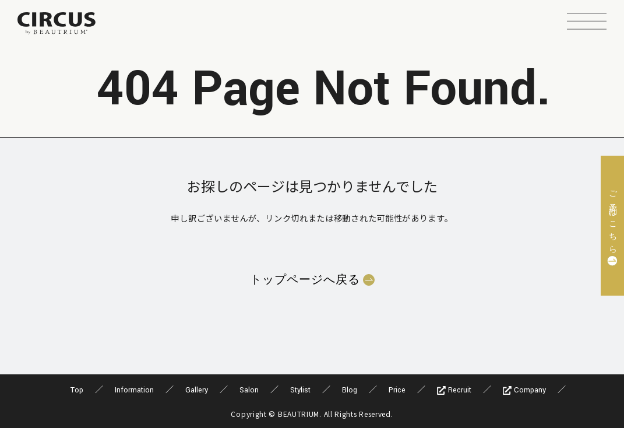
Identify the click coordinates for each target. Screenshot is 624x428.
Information (134, 390)
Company (524, 390)
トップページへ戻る (305, 280)
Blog (349, 390)
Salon (249, 390)
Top (76, 390)
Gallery (196, 390)
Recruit (454, 390)
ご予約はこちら (612, 218)
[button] (587, 23)
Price (397, 390)
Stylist (300, 390)
